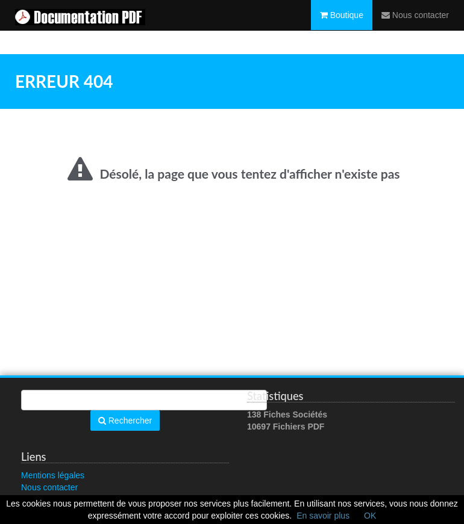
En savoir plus (323, 515)
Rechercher (125, 420)
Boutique (341, 27)
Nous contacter (415, 27)
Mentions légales (52, 475)
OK (370, 515)
